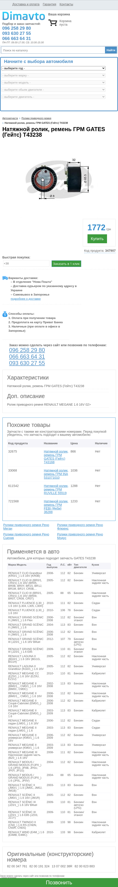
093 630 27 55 (27, 363)
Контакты (66, 4)
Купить (97, 239)
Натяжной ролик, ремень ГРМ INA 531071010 (56, 474)
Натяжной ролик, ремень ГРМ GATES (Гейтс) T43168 (56, 457)
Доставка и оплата (25, 4)
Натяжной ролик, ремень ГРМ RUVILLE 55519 (56, 489)
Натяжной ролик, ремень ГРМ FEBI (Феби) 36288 (56, 506)
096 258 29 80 (27, 350)
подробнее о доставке (26, 298)
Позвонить (59, 882)
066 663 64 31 (27, 356)
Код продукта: (100, 250)
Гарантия (49, 4)
